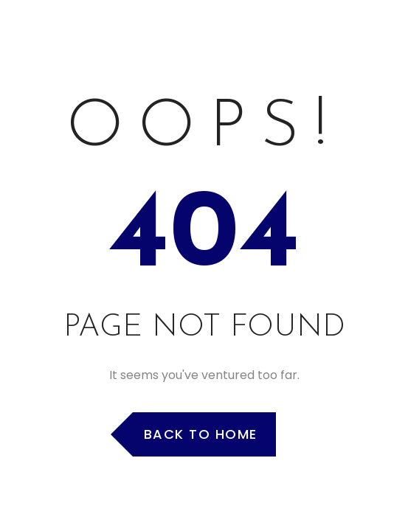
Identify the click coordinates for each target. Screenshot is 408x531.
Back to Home (200, 434)
